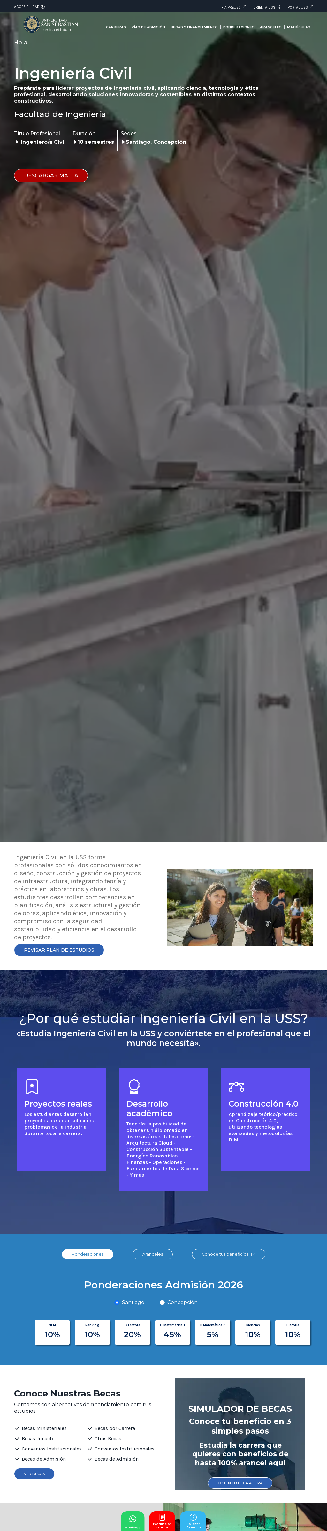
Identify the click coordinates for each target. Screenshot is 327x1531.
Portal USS (300, 7)
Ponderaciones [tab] (87, 1254)
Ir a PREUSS (233, 7)
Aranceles (271, 27)
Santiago (133, 1302)
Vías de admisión (148, 27)
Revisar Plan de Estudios (59, 950)
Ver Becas (34, 1474)
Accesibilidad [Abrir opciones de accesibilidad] (29, 6)
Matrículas (298, 27)
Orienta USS (266, 7)
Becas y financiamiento (194, 27)
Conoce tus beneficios (228, 1254)
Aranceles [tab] (152, 1254)
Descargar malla (51, 176)
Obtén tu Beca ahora (240, 1483)
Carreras (116, 27)
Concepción (182, 1302)
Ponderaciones (239, 27)
